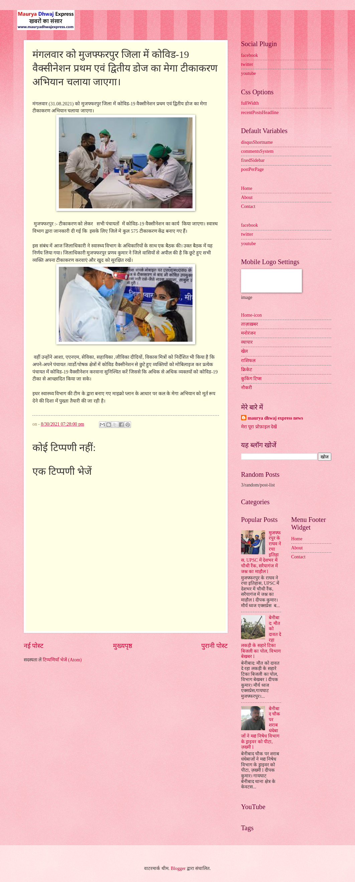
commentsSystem (257, 151)
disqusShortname (257, 142)
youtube (248, 73)
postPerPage (252, 169)
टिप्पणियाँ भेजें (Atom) (62, 659)
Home (246, 188)
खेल (244, 351)
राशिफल (248, 360)
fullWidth (250, 103)
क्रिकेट (246, 369)
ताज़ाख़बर (249, 324)
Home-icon (251, 315)
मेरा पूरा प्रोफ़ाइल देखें (259, 426)
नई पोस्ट (33, 645)
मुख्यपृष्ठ (122, 645)
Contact (248, 206)
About (247, 197)
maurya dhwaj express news (275, 418)
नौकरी (246, 387)
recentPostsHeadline (260, 112)
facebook (249, 55)
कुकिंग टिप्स (251, 378)
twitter (247, 64)
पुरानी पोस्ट (214, 645)
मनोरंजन (248, 333)
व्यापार (247, 342)
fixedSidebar (253, 160)
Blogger (178, 868)
